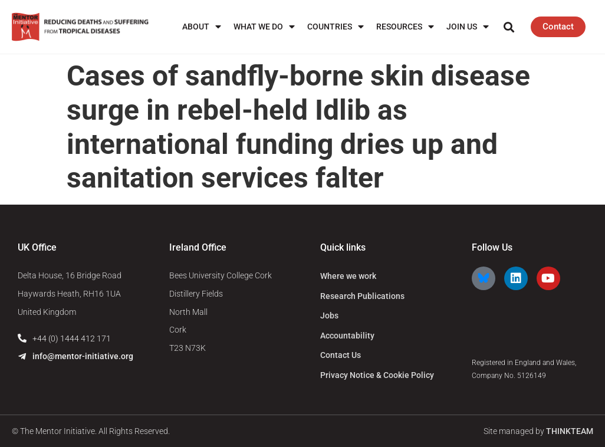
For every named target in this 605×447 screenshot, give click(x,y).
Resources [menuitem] (405, 27)
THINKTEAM (569, 431)
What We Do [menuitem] (264, 27)
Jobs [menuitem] (329, 315)
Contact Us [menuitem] (340, 355)
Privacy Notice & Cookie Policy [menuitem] (377, 375)
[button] (509, 27)
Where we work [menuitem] (348, 276)
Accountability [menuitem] (347, 335)
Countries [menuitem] (335, 27)
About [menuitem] (201, 27)
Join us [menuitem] (467, 27)
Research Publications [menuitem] (362, 296)
